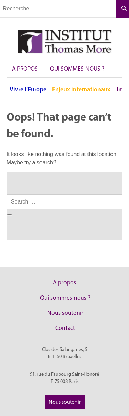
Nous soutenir (65, 313)
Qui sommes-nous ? (77, 69)
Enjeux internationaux (81, 90)
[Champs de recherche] (58, 9)
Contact (65, 328)
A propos (25, 69)
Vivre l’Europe (28, 90)
